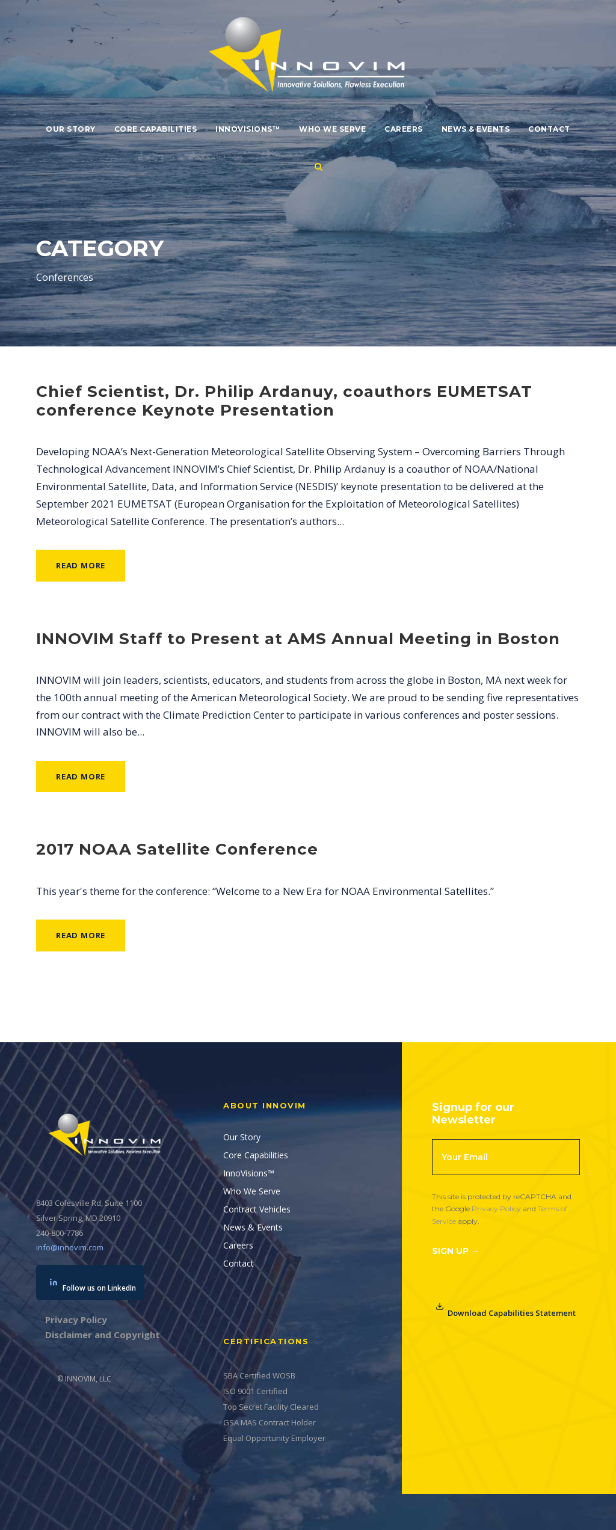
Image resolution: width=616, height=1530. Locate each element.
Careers (403, 129)
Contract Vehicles (257, 1209)
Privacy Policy (496, 1208)
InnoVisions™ (247, 129)
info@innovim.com (69, 1247)
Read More (80, 565)
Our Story (71, 129)
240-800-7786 (59, 1232)
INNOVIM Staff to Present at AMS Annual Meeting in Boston (298, 638)
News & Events (476, 129)
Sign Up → (455, 1251)
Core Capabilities (155, 129)
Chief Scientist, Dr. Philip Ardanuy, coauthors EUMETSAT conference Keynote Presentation (284, 401)
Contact (549, 129)
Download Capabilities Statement (506, 1310)
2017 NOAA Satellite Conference (177, 849)
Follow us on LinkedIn (92, 1285)
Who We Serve (332, 129)
